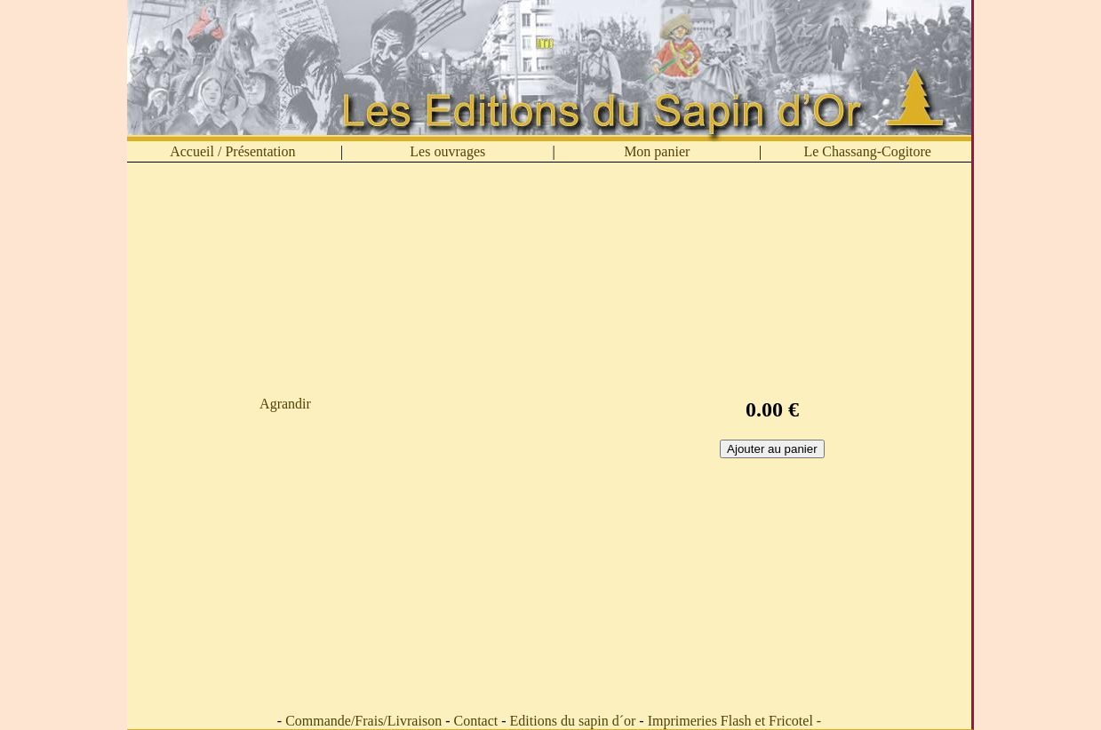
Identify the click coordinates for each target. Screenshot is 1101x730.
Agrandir (285, 403)
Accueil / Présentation (232, 151)
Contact (475, 720)
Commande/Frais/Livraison (363, 720)
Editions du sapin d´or (573, 720)
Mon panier (657, 151)
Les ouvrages (447, 151)
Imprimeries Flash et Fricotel (730, 720)
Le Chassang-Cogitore (867, 151)
